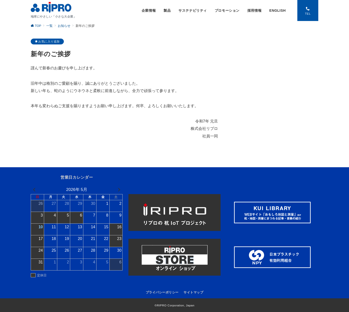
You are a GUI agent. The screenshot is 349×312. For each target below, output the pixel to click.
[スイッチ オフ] (307, 10)
